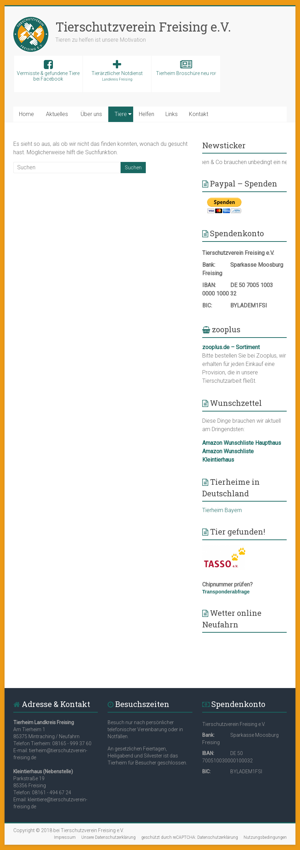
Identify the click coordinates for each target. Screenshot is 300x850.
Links (171, 114)
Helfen (146, 114)
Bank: (208, 264)
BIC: (207, 305)
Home (26, 114)
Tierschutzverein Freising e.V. (143, 26)
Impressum (65, 837)
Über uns (91, 114)
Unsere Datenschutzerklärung (108, 837)
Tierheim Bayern (222, 510)
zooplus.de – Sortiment (231, 347)
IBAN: (209, 285)
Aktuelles (57, 114)
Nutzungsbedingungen (265, 837)
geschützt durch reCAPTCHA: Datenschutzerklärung (189, 837)
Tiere (121, 114)
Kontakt (198, 114)
